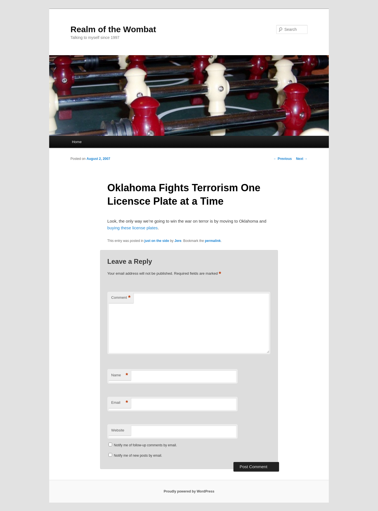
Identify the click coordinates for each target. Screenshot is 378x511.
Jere (177, 241)
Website (117, 430)
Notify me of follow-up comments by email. (145, 445)
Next (302, 159)
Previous (282, 159)
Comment (121, 298)
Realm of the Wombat (113, 29)
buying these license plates (132, 227)
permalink (213, 241)
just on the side (157, 241)
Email (119, 403)
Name (119, 375)
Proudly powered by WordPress (189, 491)
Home (77, 142)
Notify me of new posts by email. (138, 456)
